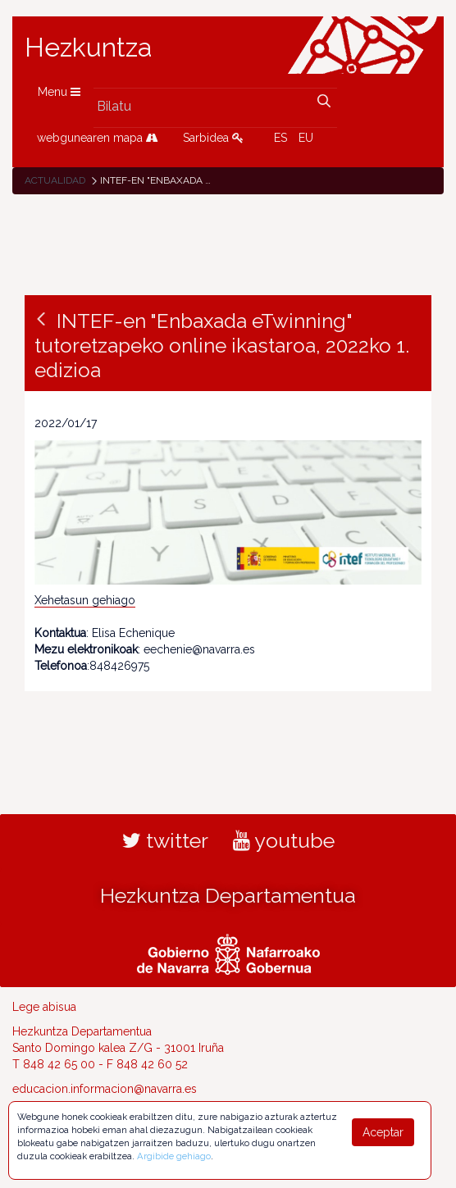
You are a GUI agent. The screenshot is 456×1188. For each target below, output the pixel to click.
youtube (284, 840)
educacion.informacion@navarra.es (104, 1088)
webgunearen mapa (97, 137)
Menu (59, 91)
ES (280, 137)
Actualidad (55, 180)
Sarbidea (213, 137)
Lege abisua (44, 1006)
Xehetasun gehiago (84, 600)
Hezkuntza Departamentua (228, 895)
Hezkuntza (89, 47)
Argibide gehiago (174, 1156)
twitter (165, 840)
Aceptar (383, 1132)
